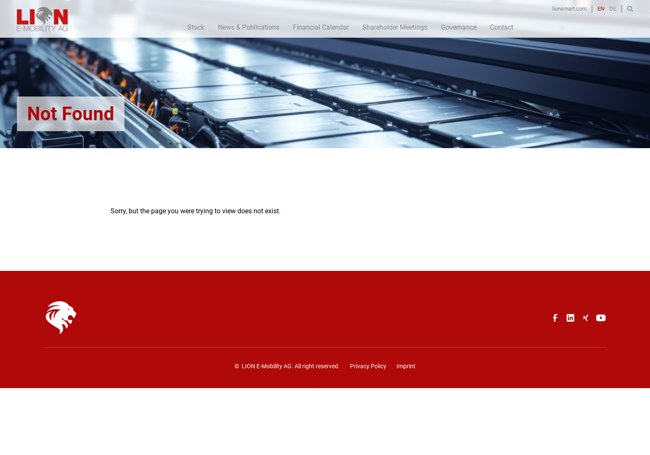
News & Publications (248, 27)
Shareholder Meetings (394, 27)
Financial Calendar (321, 27)
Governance (458, 27)
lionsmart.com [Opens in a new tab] (569, 9)
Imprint (406, 366)
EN (601, 9)
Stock (195, 27)
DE (612, 9)
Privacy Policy (368, 366)
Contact (501, 27)
